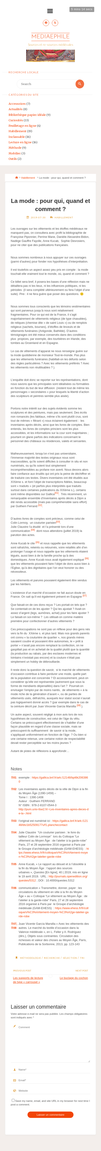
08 (13, 928)
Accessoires (17, 103)
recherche (52, 957)
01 (13, 777)
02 (13, 789)
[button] (56, 494)
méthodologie (30, 957)
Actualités (16, 109)
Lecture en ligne (20, 142)
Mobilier (15, 153)
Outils (13, 159)
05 (13, 864)
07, (14, 923)
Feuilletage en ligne (22, 125)
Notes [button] (16, 769)
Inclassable (17, 137)
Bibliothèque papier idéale (27, 115)
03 (13, 820)
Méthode (15, 147)
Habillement (17, 131)
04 (13, 832)
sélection (70, 957)
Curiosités (16, 120)
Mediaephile (50, 37)
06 (13, 888)
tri (82, 957)
